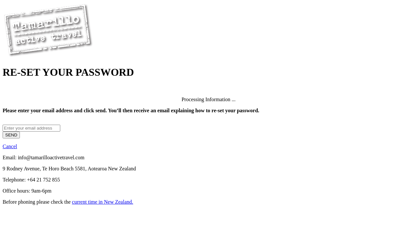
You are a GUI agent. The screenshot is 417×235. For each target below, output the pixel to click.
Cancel (10, 146)
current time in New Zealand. (102, 202)
